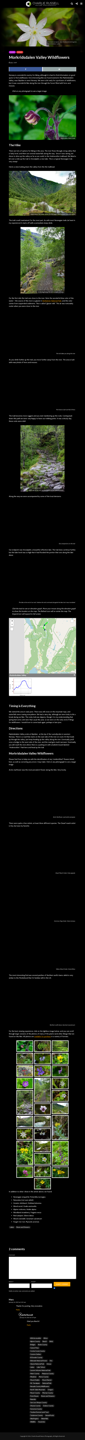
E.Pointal (66, 695)
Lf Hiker (61, 695)
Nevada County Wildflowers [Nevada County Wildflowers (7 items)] (39, 1386)
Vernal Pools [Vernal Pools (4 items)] (49, 1415)
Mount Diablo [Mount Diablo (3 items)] (35, 1380)
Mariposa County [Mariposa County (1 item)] (48, 1374)
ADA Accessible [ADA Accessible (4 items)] (35, 1338)
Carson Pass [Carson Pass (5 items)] (34, 1348)
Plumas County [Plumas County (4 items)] (47, 1393)
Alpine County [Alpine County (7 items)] (35, 1341)
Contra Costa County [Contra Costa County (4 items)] (37, 1351)
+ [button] (12, 621)
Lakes (12, 1227)
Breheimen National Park (51, 301)
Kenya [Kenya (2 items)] (49, 1364)
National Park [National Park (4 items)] (46, 1383)
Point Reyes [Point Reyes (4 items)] (34, 1396)
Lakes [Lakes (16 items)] (32, 1367)
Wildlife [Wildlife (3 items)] (32, 1422)
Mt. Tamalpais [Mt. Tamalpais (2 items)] (35, 1383)
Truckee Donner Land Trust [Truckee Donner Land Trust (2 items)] (39, 1412)
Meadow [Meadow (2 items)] (33, 1377)
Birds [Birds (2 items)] (51, 1341)
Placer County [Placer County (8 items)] (35, 1393)
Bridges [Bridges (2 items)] (32, 1345)
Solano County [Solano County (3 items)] (48, 1406)
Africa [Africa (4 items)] (45, 1338)
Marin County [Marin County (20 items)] (34, 1374)
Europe (12, 52)
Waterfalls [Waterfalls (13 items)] (44, 1419)
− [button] (12, 624)
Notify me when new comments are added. (22, 1291)
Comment (12, 1255)
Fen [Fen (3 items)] (51, 1361)
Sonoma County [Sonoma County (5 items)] (36, 1409)
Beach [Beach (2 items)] (45, 1341)
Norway (19, 52)
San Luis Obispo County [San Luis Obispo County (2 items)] (38, 1403)
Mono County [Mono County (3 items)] (43, 1377)
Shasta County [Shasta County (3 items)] (35, 1406)
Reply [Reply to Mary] (18, 1310)
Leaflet (56, 672)
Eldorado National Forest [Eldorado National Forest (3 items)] (38, 1361)
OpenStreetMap (64, 672)
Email (33, 1281)
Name (11, 1281)
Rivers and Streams (23, 1227)
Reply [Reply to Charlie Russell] (29, 1325)
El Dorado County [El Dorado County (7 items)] (36, 1357)
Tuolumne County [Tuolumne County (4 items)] (36, 1415)
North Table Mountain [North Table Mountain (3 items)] (37, 1390)
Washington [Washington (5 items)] (34, 1419)
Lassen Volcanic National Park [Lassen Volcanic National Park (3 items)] (40, 1370)
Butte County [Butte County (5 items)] (42, 1345)
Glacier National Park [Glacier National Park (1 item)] (37, 1364)
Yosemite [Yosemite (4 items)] (41, 1422)
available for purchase (42, 1036)
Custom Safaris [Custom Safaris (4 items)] (35, 1354)
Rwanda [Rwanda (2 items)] (33, 1399)
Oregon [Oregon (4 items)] (50, 1390)
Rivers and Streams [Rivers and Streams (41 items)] (47, 1396)
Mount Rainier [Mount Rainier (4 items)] (47, 1380)
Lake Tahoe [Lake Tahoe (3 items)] (41, 1367)
